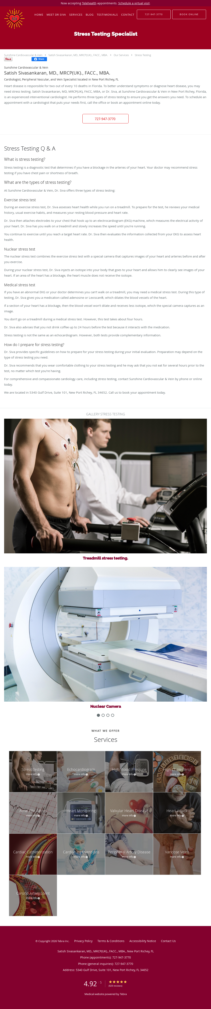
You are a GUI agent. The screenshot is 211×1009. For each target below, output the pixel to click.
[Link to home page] (12, 18)
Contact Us (168, 941)
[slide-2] (108, 715)
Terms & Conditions (110, 941)
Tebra (123, 994)
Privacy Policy (83, 941)
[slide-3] (112, 715)
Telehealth (89, 3)
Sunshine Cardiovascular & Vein (23, 55)
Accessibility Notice (142, 941)
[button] (189, 14)
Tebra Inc (63, 941)
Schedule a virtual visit (134, 3)
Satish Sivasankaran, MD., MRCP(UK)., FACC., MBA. (78, 55)
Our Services (121, 55)
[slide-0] (98, 715)
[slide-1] (103, 715)
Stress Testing (143, 55)
